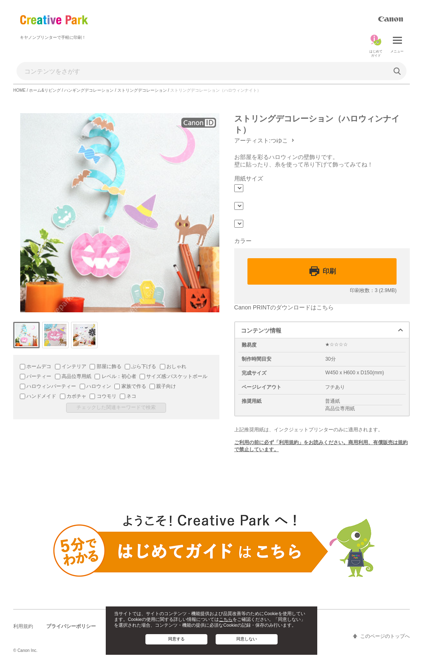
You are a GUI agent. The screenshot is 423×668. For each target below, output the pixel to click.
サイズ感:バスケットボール (173, 376)
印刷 (329, 271)
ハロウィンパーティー (48, 386)
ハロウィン (95, 386)
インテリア (70, 366)
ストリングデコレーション (142, 90)
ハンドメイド (38, 396)
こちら (226, 619)
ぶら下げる (140, 366)
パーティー (35, 376)
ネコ (128, 396)
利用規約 (23, 626)
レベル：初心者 (115, 376)
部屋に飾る (105, 366)
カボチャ (73, 396)
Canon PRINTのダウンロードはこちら (284, 307)
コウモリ (103, 396)
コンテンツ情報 (261, 330)
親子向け (163, 386)
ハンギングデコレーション (89, 90)
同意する (176, 639)
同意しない (246, 639)
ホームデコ (35, 366)
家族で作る (130, 386)
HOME (19, 90)
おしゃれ (173, 366)
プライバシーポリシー (71, 626)
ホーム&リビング (45, 90)
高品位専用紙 (73, 376)
